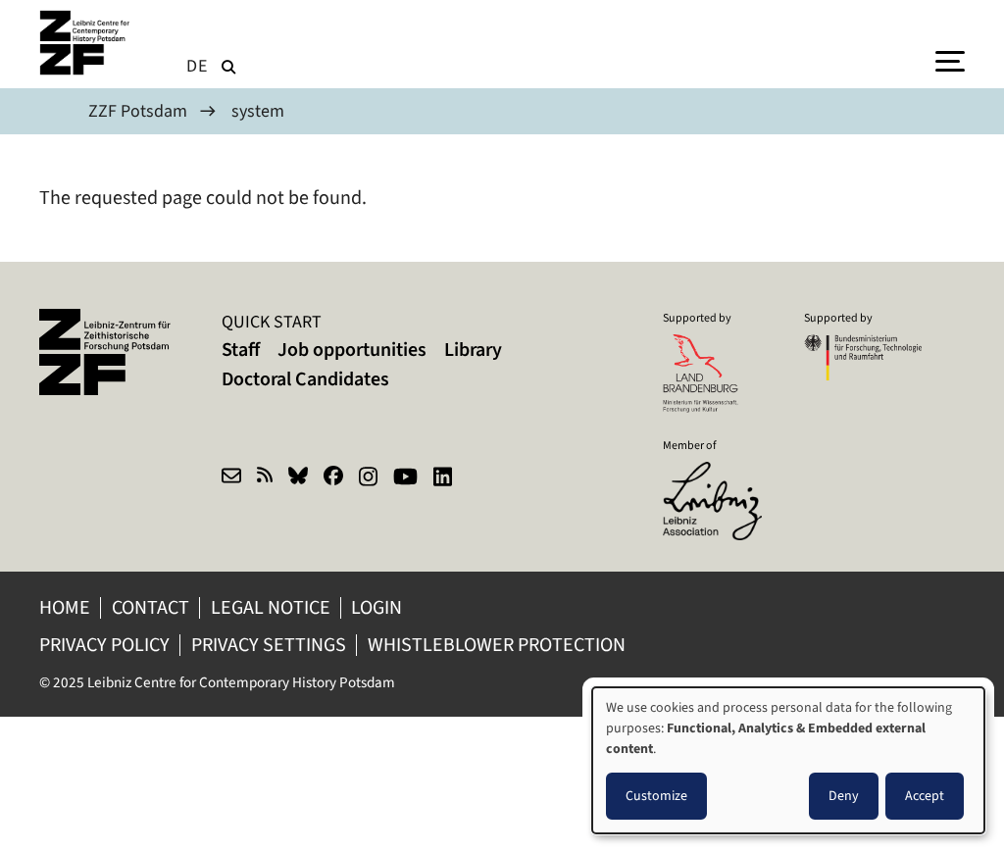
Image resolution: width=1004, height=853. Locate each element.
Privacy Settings (268, 644)
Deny (843, 795)
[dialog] (788, 760)
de (197, 65)
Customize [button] (656, 795)
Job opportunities (352, 349)
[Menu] (950, 60)
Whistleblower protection (498, 644)
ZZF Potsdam (137, 111)
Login (378, 607)
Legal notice (270, 607)
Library (473, 349)
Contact (150, 607)
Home (64, 607)
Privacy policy (104, 644)
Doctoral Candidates (305, 379)
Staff (241, 349)
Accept (924, 795)
